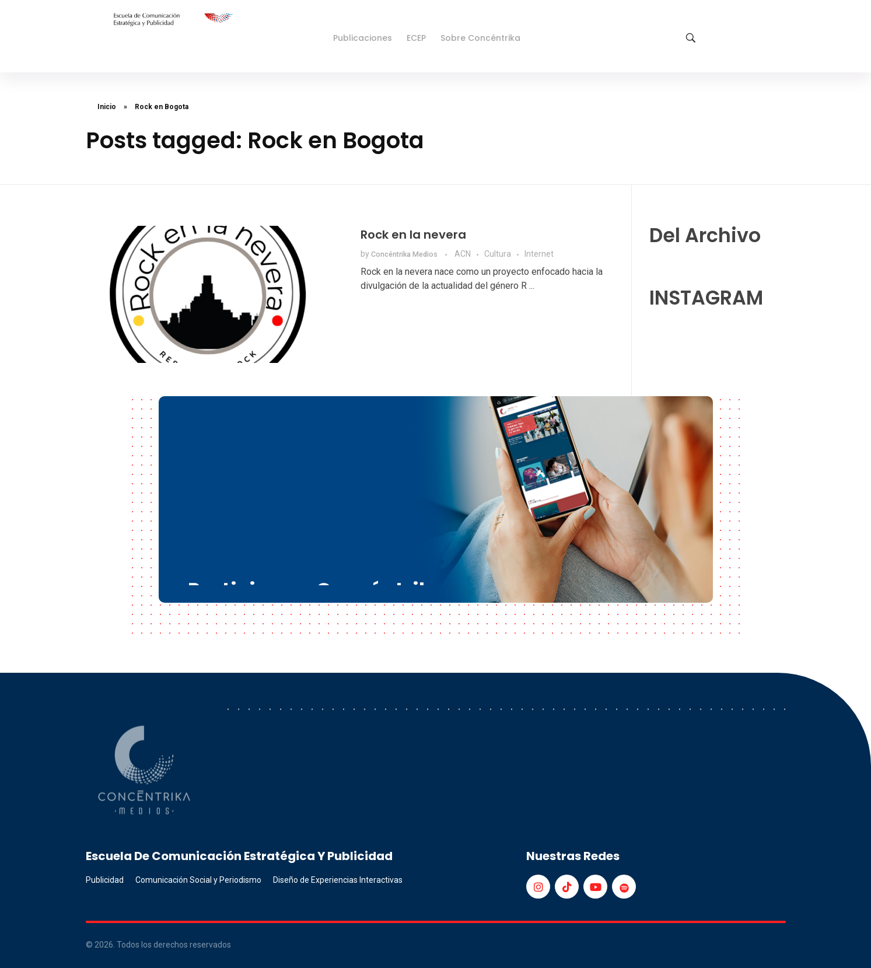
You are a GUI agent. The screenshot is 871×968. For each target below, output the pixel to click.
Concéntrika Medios (405, 254)
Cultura (497, 253)
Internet (539, 253)
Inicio (106, 107)
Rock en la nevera (413, 234)
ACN (462, 253)
